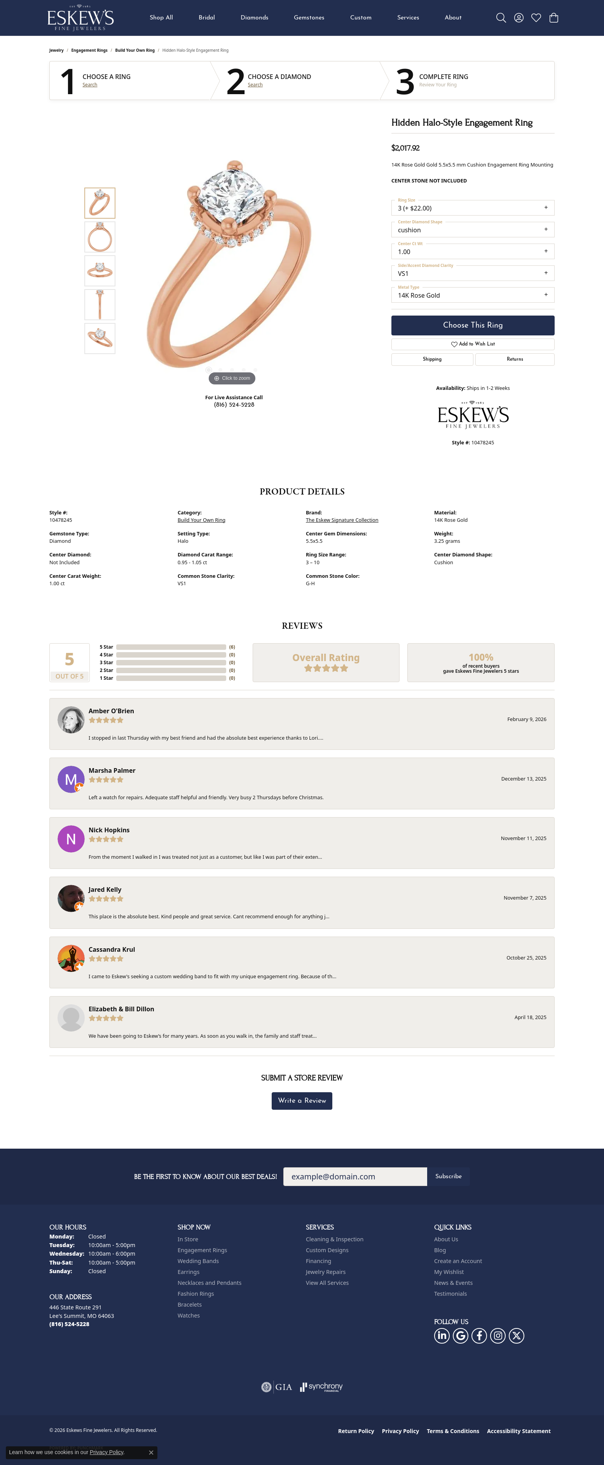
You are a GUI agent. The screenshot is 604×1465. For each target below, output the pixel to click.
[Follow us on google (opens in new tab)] (460, 1336)
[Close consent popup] (151, 1452)
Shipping (432, 359)
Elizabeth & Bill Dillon (121, 1009)
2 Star (106, 670)
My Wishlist (449, 1272)
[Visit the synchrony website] (321, 1387)
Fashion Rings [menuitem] (196, 1293)
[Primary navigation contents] (305, 18)
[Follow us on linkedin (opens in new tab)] (442, 1336)
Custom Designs (327, 1250)
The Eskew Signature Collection (342, 519)
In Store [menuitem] (188, 1239)
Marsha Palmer (112, 770)
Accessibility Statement (519, 1431)
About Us (446, 1239)
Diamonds (255, 18)
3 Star (106, 662)
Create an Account (458, 1261)
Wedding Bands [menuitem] (198, 1261)
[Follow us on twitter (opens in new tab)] (516, 1336)
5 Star (106, 647)
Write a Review (302, 1101)
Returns (515, 359)
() (232, 647)
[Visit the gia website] (276, 1387)
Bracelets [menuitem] (190, 1304)
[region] (232, 271)
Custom (361, 18)
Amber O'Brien (111, 711)
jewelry (56, 50)
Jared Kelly (105, 889)
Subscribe (448, 1177)
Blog (440, 1250)
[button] (501, 18)
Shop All (161, 18)
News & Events (453, 1282)
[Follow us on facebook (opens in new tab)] (479, 1336)
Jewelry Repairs (326, 1272)
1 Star (106, 678)
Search (90, 85)
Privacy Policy (400, 1431)
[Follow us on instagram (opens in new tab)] (498, 1336)
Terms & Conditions (453, 1431)
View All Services (327, 1282)
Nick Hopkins (109, 830)
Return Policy (356, 1431)
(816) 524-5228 (234, 405)
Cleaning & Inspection (334, 1239)
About (453, 18)
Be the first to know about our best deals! (205, 1177)
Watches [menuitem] (189, 1315)
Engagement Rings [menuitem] (202, 1250)
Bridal (207, 18)
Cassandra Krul (112, 949)
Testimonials (450, 1293)
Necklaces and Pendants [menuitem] (209, 1282)
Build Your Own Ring (135, 50)
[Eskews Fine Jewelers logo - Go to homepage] (80, 18)
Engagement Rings (90, 50)
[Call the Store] (69, 1324)
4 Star (106, 654)
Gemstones (309, 18)
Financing (318, 1261)
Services (408, 18)
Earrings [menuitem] (188, 1272)
